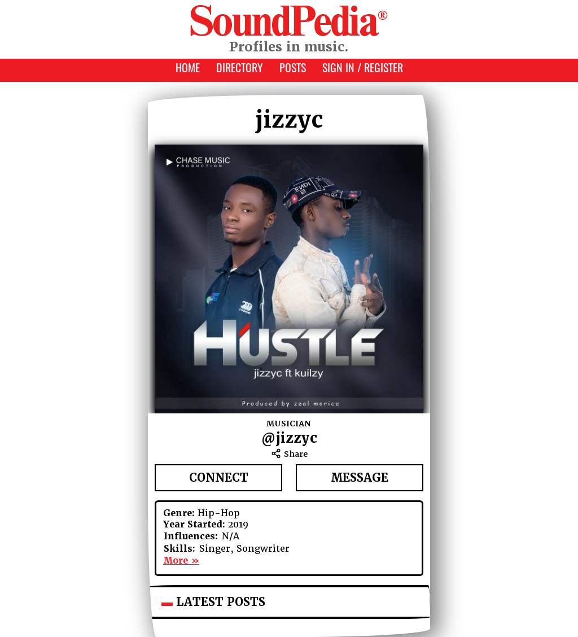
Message (359, 477)
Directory (239, 69)
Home (188, 69)
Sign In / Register (362, 69)
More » (181, 560)
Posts (292, 69)
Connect (218, 477)
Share (289, 454)
